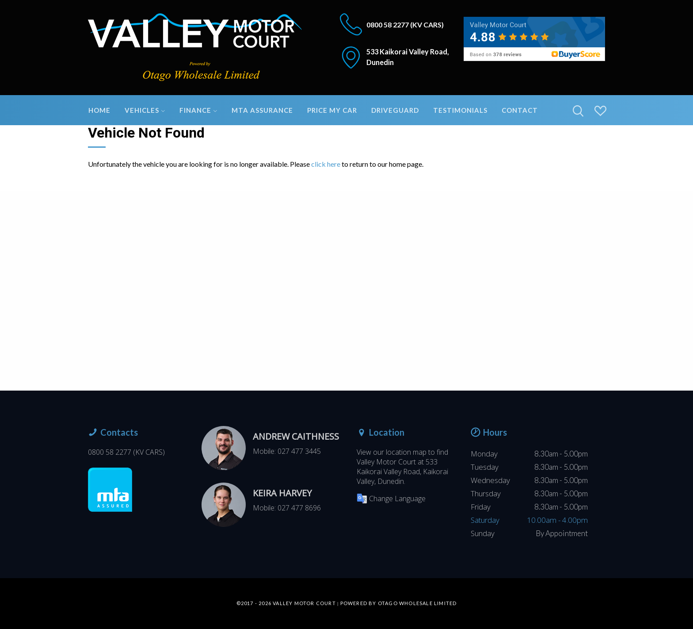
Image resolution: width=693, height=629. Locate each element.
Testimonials (460, 110)
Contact (520, 110)
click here (325, 164)
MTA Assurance (262, 110)
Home (99, 110)
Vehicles (145, 110)
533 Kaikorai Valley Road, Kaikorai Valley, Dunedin (402, 471)
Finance (198, 110)
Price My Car (332, 110)
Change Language (391, 498)
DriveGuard (395, 110)
